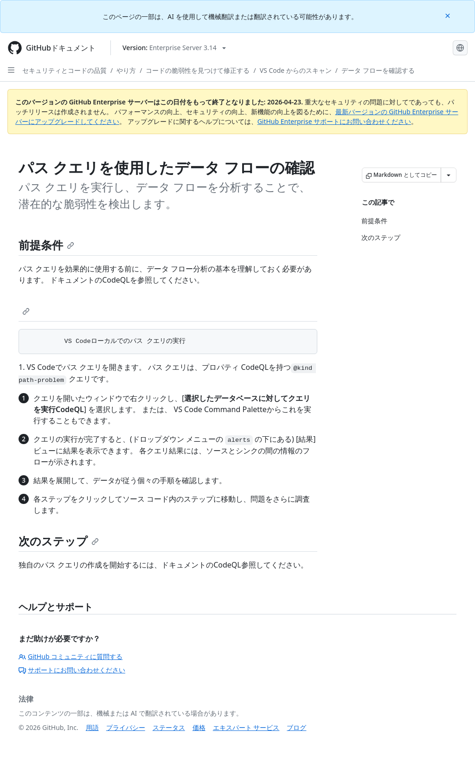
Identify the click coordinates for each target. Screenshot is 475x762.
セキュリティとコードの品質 (64, 70)
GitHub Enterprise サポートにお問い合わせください (334, 121)
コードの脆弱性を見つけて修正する (198, 70)
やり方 (126, 70)
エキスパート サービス (246, 727)
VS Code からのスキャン (296, 70)
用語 (92, 727)
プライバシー (125, 727)
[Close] (448, 15)
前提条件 (46, 244)
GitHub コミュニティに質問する (70, 656)
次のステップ (59, 541)
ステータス (169, 727)
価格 (199, 727)
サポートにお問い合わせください (72, 669)
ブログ (296, 727)
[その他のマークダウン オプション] (448, 175)
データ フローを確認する (378, 70)
